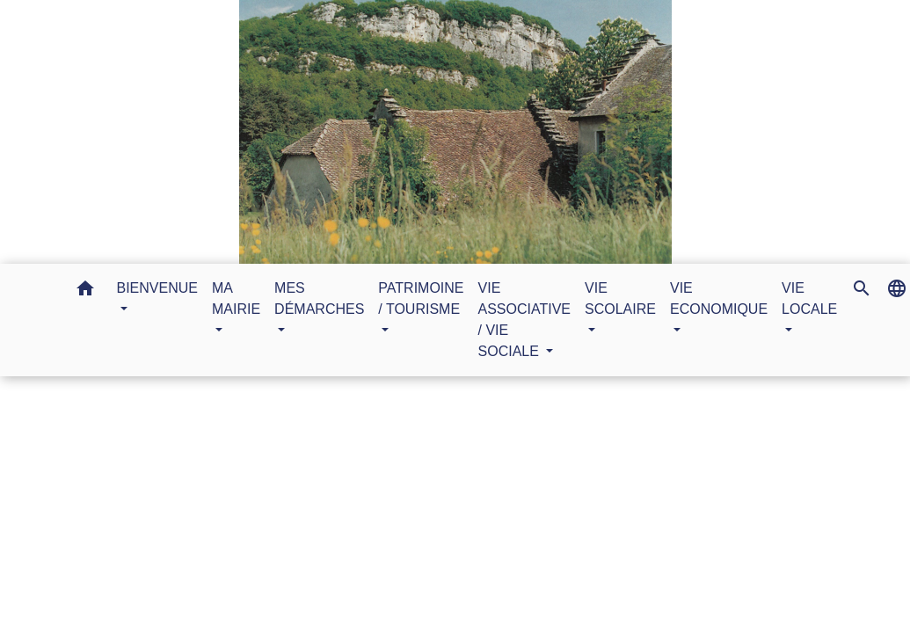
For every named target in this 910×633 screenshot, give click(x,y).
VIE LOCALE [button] (809, 298)
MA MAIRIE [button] (236, 298)
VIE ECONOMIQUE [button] (719, 298)
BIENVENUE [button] (157, 287)
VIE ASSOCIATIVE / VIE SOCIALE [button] (524, 319)
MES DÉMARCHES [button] (319, 298)
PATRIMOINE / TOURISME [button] (420, 298)
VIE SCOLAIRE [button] (620, 298)
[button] (85, 291)
